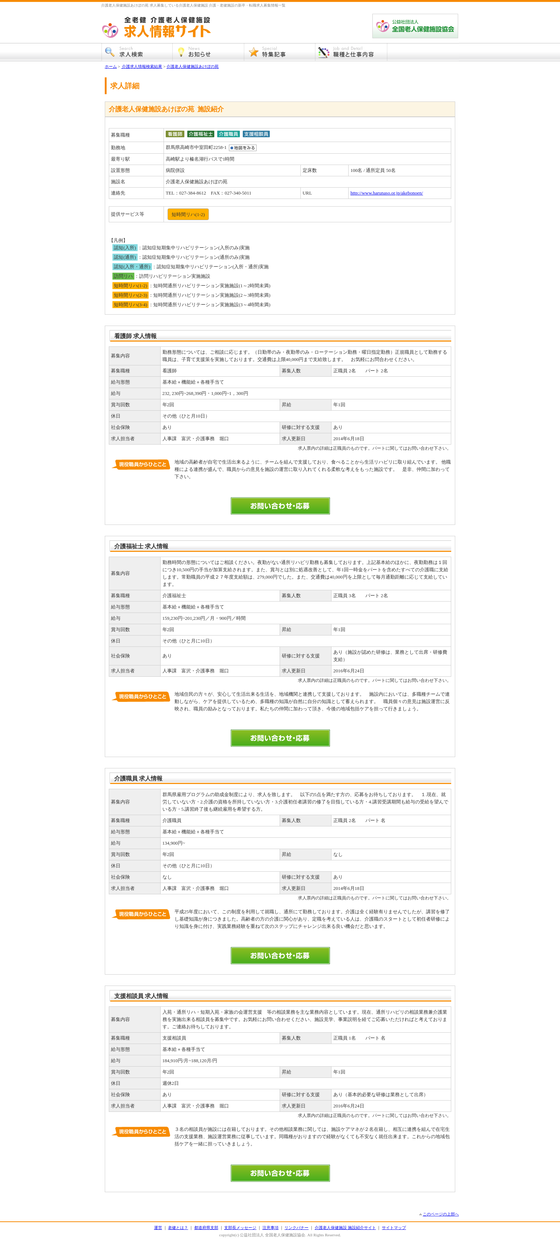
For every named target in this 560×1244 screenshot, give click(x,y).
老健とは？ (178, 1227)
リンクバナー (296, 1227)
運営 (158, 1227)
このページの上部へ (441, 1214)
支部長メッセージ (240, 1227)
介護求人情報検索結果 (141, 66)
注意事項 (270, 1227)
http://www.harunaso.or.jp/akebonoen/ (386, 193)
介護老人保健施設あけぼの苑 (192, 66)
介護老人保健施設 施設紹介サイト (345, 1227)
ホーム (111, 66)
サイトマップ (394, 1227)
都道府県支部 (206, 1227)
